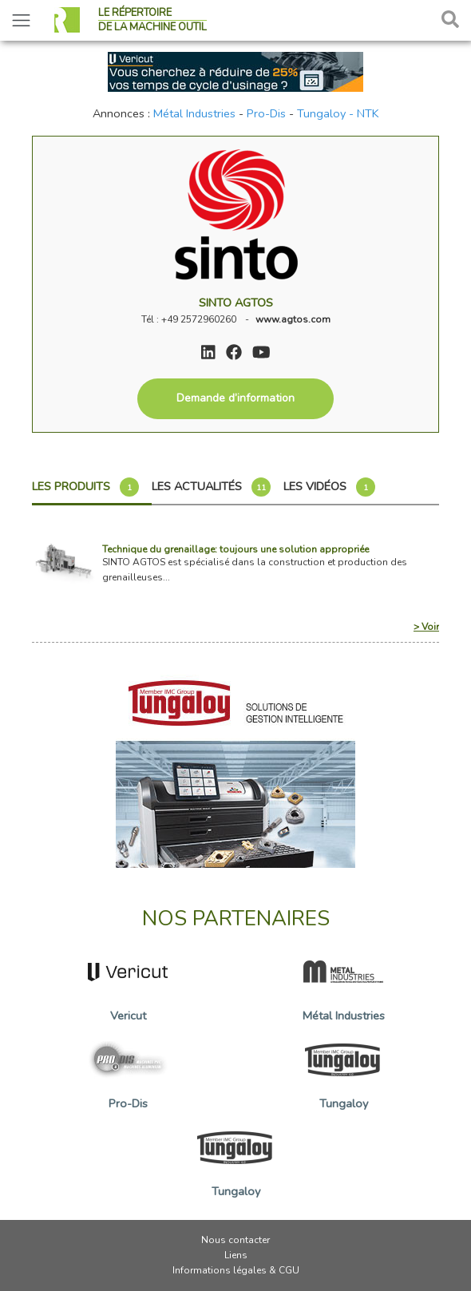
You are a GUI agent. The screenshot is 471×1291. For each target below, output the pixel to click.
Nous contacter (235, 1240)
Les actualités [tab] (211, 487)
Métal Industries (194, 113)
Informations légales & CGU (235, 1270)
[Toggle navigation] (21, 20)
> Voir (426, 626)
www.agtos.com (292, 319)
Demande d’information (235, 398)
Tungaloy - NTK (338, 113)
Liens (235, 1255)
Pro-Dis (266, 113)
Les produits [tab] (85, 487)
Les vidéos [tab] (329, 487)
